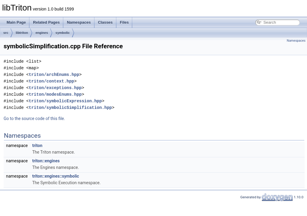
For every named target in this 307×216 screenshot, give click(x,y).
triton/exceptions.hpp (55, 88)
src (5, 32)
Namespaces (79, 22)
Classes (105, 22)
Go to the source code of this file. (34, 118)
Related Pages (46, 22)
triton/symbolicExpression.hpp (65, 101)
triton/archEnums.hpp (54, 74)
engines (41, 32)
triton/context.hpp (51, 81)
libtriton (22, 32)
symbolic (62, 32)
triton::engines (45, 160)
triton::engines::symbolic (55, 176)
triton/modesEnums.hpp (55, 94)
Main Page (16, 22)
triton (37, 145)
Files (124, 22)
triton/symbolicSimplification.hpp (70, 107)
